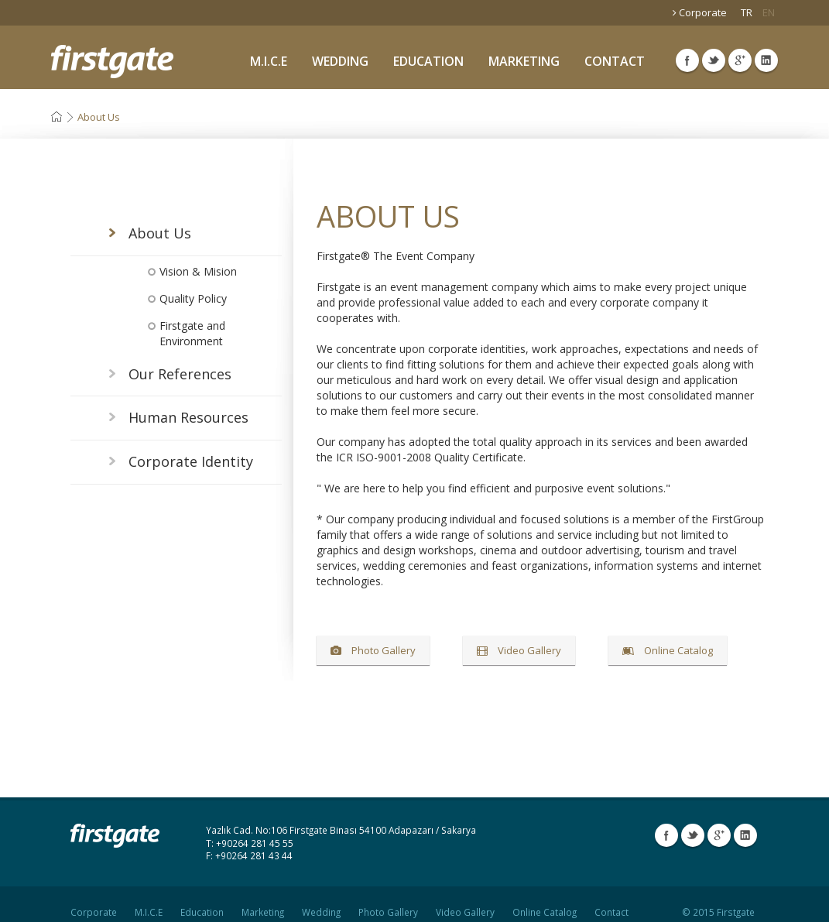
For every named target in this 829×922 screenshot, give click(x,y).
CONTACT (614, 61)
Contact (611, 899)
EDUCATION (428, 61)
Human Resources (188, 417)
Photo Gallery (373, 650)
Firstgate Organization (112, 61)
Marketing (263, 899)
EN (768, 12)
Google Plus (740, 60)
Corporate (700, 12)
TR (746, 12)
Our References (179, 374)
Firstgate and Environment (192, 333)
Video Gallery (519, 650)
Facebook (687, 60)
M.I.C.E (268, 61)
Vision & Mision (198, 271)
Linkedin (766, 60)
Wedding (321, 899)
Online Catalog (667, 650)
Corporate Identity (190, 461)
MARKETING (524, 61)
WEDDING (340, 61)
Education (202, 899)
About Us (98, 117)
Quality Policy (193, 298)
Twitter (713, 60)
